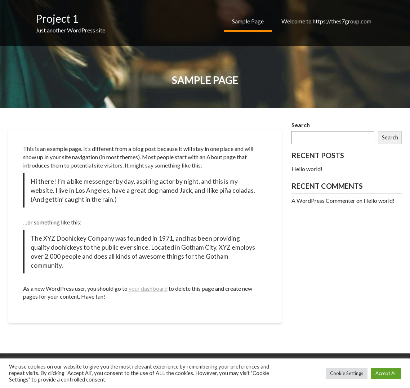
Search (300, 124)
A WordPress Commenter (323, 200)
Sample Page (248, 21)
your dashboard (148, 288)
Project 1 (57, 18)
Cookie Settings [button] (346, 373)
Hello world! (306, 168)
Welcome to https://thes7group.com (326, 21)
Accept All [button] (386, 373)
